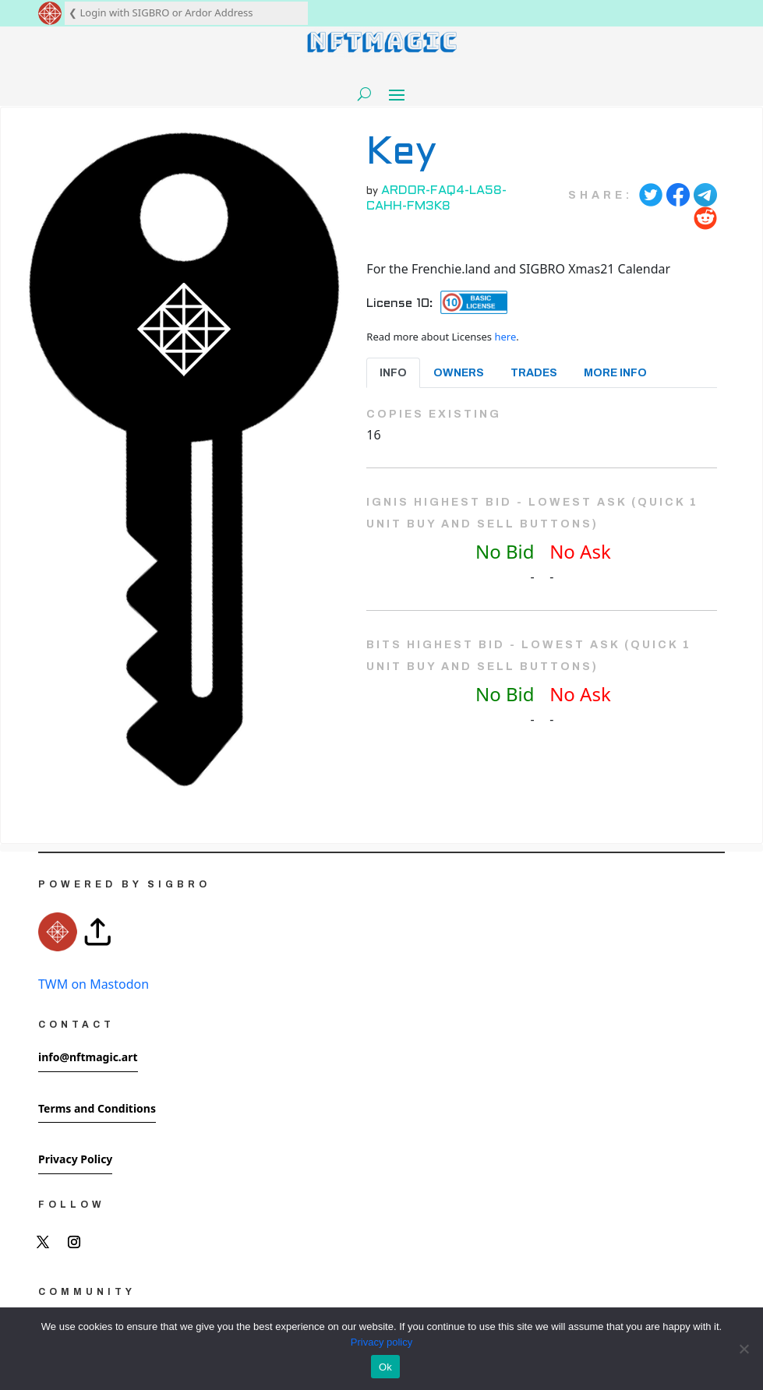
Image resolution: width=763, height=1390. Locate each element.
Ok (385, 1367)
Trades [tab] (533, 373)
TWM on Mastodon (93, 984)
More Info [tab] (615, 373)
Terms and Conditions (97, 1108)
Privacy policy (381, 1342)
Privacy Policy (75, 1159)
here (505, 337)
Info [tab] (393, 373)
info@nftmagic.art (88, 1057)
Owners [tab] (458, 373)
